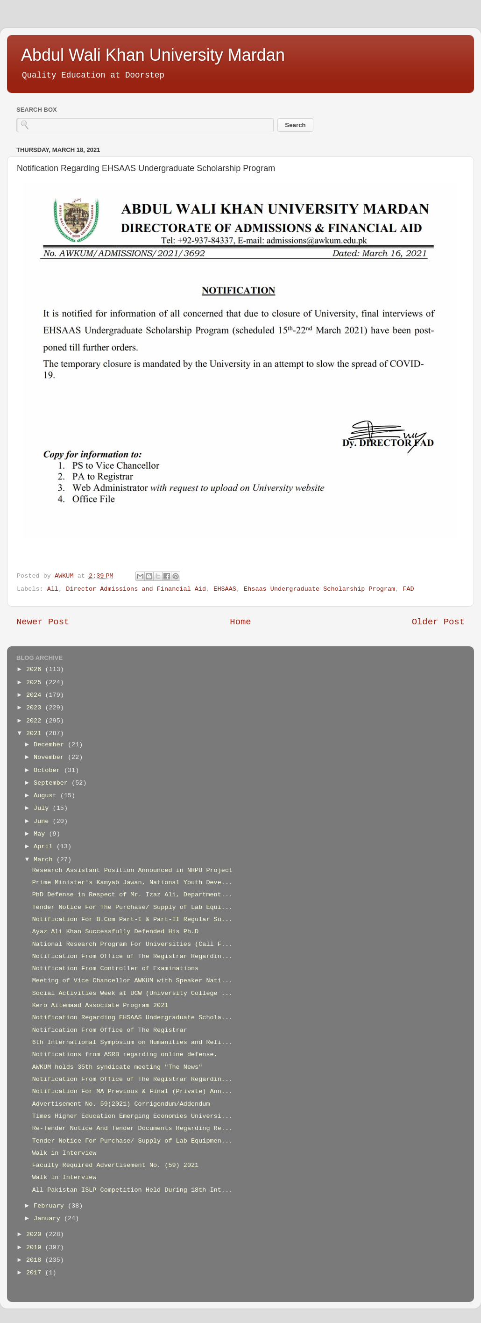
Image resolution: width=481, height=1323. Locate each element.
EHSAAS (224, 589)
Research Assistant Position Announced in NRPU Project (132, 870)
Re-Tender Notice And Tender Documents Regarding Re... (132, 1128)
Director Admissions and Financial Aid (136, 589)
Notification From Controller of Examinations (115, 968)
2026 (35, 669)
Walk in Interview (64, 1153)
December (51, 744)
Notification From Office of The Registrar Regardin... (132, 956)
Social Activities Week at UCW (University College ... (132, 993)
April (45, 846)
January (49, 1218)
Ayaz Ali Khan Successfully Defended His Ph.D (115, 931)
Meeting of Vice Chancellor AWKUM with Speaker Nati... (132, 980)
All (52, 589)
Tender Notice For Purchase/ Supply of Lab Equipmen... (132, 1140)
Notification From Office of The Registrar (109, 1030)
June (43, 821)
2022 (35, 720)
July (43, 808)
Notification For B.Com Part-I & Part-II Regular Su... (132, 919)
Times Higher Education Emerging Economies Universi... (132, 1116)
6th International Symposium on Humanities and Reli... (132, 1042)
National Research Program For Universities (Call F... (132, 944)
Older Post (438, 622)
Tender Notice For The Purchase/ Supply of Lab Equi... (132, 907)
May (41, 833)
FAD (408, 589)
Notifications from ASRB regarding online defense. (125, 1054)
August (47, 795)
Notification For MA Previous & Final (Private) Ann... (132, 1091)
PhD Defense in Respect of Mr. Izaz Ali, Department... (132, 894)
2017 (35, 1272)
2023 (35, 707)
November (51, 757)
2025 (35, 682)
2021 (35, 733)
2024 (35, 695)
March (45, 859)
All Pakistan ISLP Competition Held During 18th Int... (132, 1190)
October (49, 770)
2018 (35, 1260)
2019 (35, 1247)
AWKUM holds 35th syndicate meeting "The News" (117, 1067)
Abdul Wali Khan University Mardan (153, 54)
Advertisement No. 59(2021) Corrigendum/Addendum (121, 1104)
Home (240, 622)
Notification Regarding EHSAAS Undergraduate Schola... (132, 1017)
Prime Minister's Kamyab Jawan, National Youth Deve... (132, 882)
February (51, 1205)
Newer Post (42, 622)
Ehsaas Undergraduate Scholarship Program (319, 589)
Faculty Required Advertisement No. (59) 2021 (115, 1165)
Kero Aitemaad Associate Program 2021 (100, 1005)
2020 (35, 1234)
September (52, 783)
